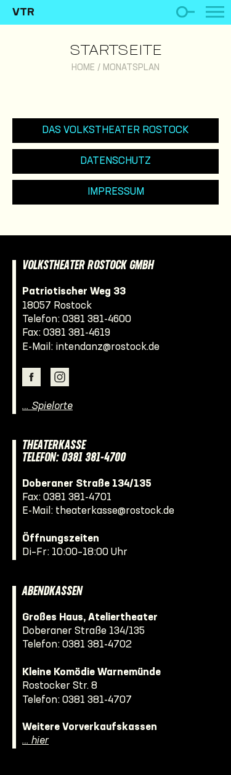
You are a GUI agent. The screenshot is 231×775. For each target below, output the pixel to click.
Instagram (60, 377)
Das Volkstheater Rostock (115, 130)
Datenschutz (115, 161)
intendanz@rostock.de (107, 347)
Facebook (31, 377)
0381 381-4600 (96, 319)
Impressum (115, 192)
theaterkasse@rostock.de (114, 511)
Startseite (116, 51)
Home (83, 68)
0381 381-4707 (97, 700)
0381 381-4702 (97, 644)
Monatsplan (131, 68)
